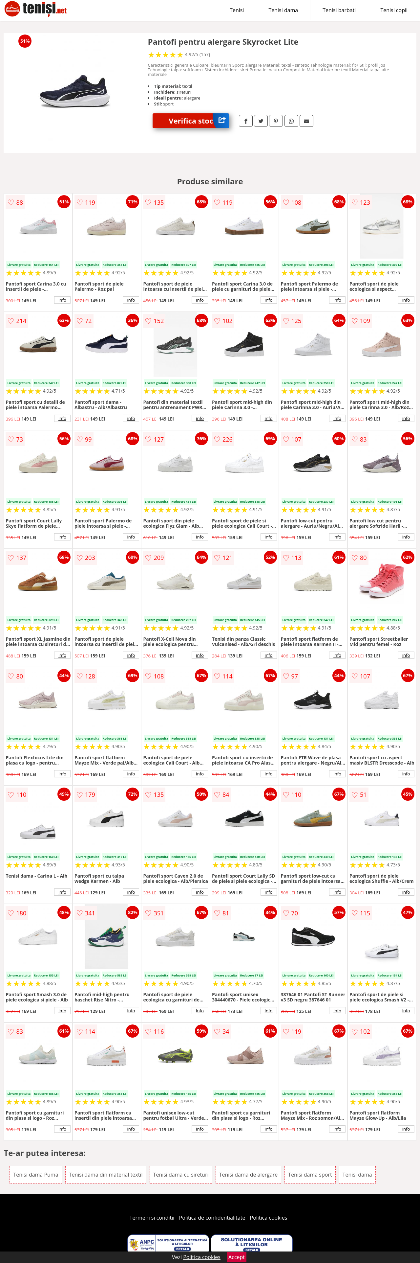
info (62, 300)
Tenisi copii (394, 10)
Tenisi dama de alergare (248, 1174)
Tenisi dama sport (310, 1174)
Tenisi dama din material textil (106, 1174)
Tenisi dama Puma (35, 1174)
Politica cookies (268, 1217)
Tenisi (237, 10)
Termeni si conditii (152, 1217)
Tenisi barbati (339, 10)
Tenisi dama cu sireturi (181, 1174)
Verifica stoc (199, 120)
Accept (236, 1257)
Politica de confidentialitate (212, 1217)
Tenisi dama (283, 10)
